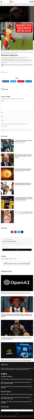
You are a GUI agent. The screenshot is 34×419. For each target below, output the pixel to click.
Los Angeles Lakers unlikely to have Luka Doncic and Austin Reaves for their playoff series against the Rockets (24, 198)
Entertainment (17, 4)
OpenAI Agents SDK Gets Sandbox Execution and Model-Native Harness (16, 293)
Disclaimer (14, 416)
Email (2, 116)
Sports (12, 4)
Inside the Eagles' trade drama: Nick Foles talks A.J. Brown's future (16, 379)
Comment (3, 100)
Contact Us (6, 416)
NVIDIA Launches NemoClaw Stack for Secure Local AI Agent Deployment (16, 360)
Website (2, 120)
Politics (4, 4)
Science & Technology (24, 4)
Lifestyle (11, 258)
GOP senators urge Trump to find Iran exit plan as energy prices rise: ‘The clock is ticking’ (23, 156)
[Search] (32, 130)
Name (2, 112)
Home (1, 4)
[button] (1, 2)
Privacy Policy (10, 416)
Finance (8, 4)
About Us (2, 416)
